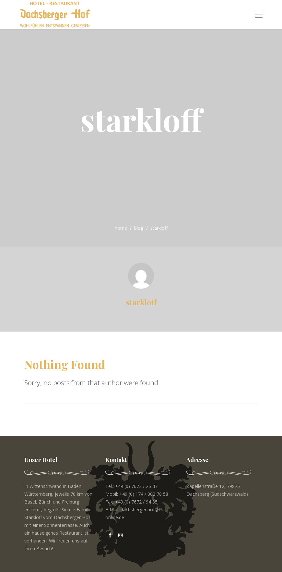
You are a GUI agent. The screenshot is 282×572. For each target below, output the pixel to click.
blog (138, 228)
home (121, 228)
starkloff (141, 302)
